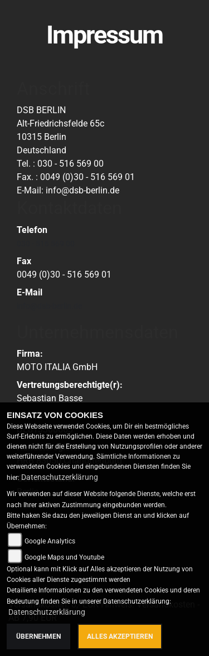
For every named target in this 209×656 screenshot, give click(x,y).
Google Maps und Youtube (64, 557)
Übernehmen (38, 636)
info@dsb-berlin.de (49, 306)
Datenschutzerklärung (59, 477)
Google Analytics (50, 541)
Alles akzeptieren (120, 636)
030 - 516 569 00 (46, 243)
